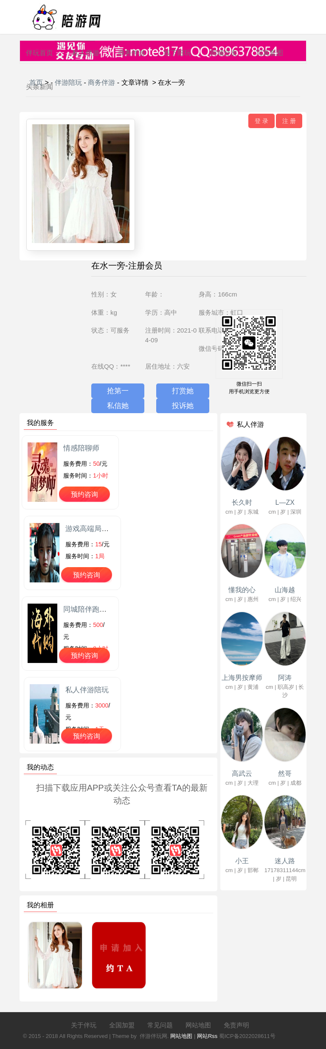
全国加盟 (122, 1025)
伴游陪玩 (68, 82)
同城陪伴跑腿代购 (92, 609)
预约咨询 (84, 494)
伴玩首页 (39, 52)
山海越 (285, 589)
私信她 (118, 406)
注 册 (289, 120)
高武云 (242, 773)
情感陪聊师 (81, 448)
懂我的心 (242, 589)
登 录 (261, 120)
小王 (242, 860)
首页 (36, 82)
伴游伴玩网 (153, 1036)
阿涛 (285, 677)
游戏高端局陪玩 (90, 529)
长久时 (242, 502)
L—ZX (285, 502)
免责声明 (236, 1025)
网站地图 (198, 1025)
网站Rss (207, 1036)
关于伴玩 (83, 1025)
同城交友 (223, 52)
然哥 (285, 773)
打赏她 (183, 391)
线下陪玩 (177, 52)
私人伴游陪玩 (87, 690)
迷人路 (285, 860)
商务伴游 (131, 52)
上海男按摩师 (242, 677)
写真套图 (269, 52)
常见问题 (160, 1025)
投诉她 (183, 406)
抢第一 (118, 391)
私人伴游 (85, 52)
